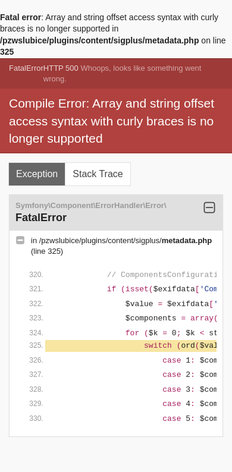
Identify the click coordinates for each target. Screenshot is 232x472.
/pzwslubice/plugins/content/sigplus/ (125, 240)
